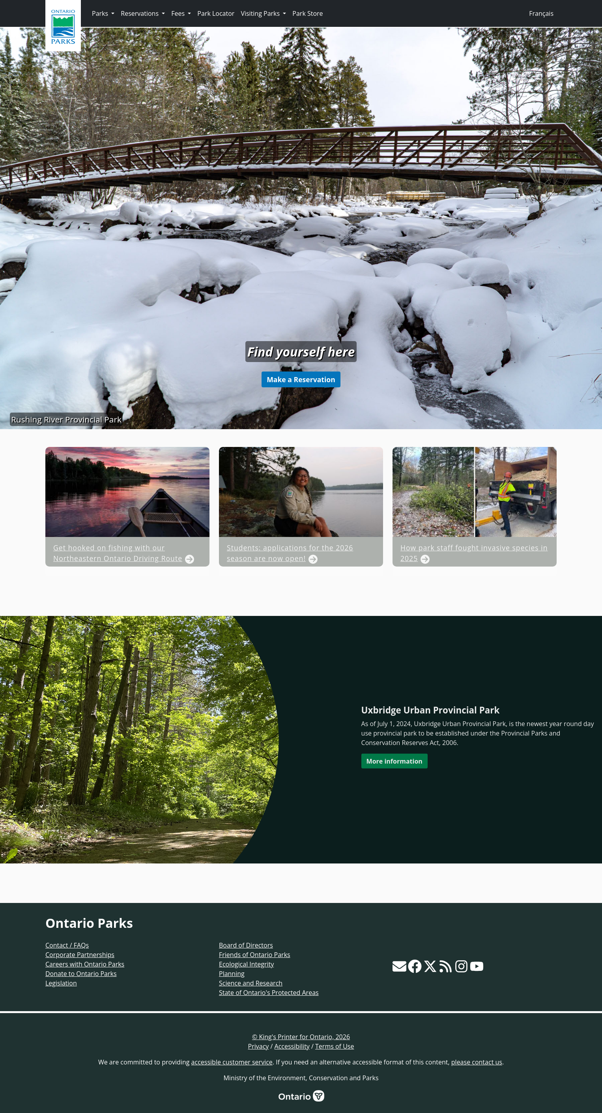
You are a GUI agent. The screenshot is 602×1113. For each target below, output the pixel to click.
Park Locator (215, 13)
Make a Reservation (301, 379)
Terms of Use (334, 1046)
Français (541, 13)
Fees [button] (178, 13)
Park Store (307, 13)
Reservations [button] (140, 13)
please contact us (476, 1062)
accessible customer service (232, 1062)
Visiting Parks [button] (261, 13)
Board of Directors (246, 945)
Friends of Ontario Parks (254, 954)
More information (394, 760)
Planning (232, 973)
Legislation (61, 983)
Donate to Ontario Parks (81, 973)
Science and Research (250, 983)
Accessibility (292, 1046)
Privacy (258, 1046)
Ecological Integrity (246, 964)
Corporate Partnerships (79, 954)
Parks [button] (101, 13)
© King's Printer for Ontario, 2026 (301, 1036)
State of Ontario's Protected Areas (269, 992)
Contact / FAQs (67, 945)
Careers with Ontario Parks (84, 964)
